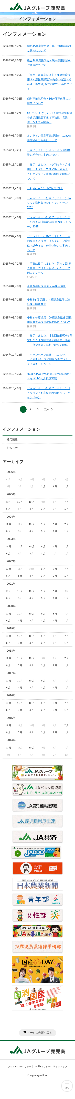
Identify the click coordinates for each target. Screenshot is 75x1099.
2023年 (11, 538)
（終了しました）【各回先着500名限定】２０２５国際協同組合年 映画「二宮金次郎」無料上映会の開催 (49, 340)
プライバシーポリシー (19, 1066)
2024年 (11, 516)
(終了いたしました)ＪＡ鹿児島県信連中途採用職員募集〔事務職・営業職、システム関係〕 (49, 118)
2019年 (11, 628)
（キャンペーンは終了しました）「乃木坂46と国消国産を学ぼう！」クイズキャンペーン (49, 359)
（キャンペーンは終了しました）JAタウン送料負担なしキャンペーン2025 (49, 203)
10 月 (31, 501)
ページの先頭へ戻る (39, 1032)
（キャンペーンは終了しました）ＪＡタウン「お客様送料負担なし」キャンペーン (48, 393)
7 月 (67, 501)
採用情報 (32, 126)
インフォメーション (21, 429)
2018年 (11, 650)
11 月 (20, 501)
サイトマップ (60, 1066)
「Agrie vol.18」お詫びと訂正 (45, 188)
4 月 (31, 508)
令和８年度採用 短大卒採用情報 (46, 286)
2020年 (11, 606)
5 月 (20, 575)
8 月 (55, 524)
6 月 (8, 508)
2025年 (11, 494)
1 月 (67, 486)
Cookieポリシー (42, 1066)
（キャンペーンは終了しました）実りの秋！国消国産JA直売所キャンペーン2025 (49, 222)
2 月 (55, 486)
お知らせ (32, 276)
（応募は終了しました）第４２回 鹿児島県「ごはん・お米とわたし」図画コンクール (49, 268)
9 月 (43, 524)
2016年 (11, 695)
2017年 (11, 673)
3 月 (43, 486)
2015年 (11, 717)
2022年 (11, 561)
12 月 (8, 524)
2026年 (11, 471)
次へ (47, 409)
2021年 (11, 583)
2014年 (11, 740)
